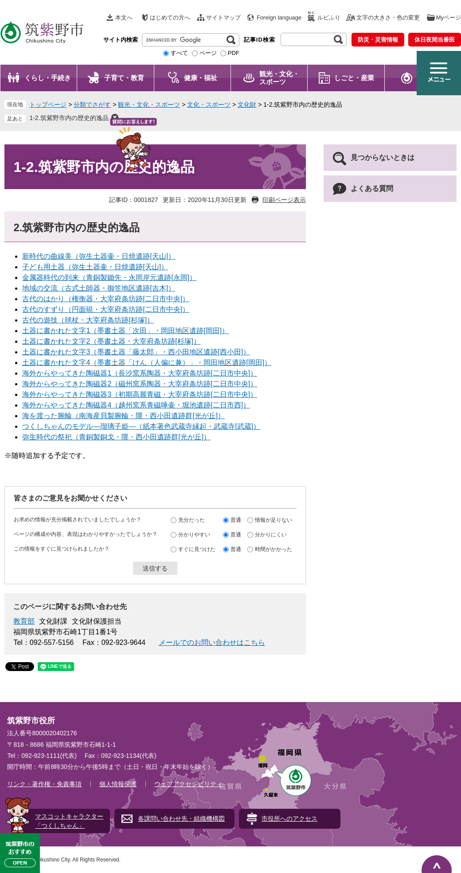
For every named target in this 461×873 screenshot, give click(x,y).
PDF (233, 53)
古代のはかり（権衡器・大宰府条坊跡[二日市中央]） (105, 299)
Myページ (448, 17)
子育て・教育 (124, 77)
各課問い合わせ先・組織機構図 (181, 818)
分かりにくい (271, 534)
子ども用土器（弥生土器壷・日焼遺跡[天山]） (95, 267)
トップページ (47, 104)
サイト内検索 (120, 39)
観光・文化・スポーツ (149, 104)
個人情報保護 (118, 784)
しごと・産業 (354, 77)
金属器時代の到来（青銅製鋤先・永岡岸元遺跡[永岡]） (109, 277)
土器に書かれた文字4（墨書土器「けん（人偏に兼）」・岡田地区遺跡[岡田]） (146, 362)
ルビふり (328, 17)
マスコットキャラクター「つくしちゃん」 (69, 821)
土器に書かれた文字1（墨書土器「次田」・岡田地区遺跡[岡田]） (125, 330)
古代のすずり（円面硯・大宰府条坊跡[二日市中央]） (105, 309)
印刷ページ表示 (284, 199)
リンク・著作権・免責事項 (44, 784)
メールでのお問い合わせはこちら (212, 642)
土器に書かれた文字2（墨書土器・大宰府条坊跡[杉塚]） (111, 341)
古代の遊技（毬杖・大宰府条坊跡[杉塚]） (88, 320)
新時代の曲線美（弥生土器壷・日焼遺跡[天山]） (98, 256)
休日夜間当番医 (434, 39)
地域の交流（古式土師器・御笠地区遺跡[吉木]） (98, 288)
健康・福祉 (200, 77)
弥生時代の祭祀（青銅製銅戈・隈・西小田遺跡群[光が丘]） (116, 437)
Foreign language (279, 17)
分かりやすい (194, 534)
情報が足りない (273, 519)
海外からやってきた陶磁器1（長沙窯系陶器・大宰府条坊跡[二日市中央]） (139, 373)
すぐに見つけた (196, 549)
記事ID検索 (259, 39)
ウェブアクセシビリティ (188, 784)
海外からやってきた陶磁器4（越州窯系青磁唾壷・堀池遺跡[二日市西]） (136, 405)
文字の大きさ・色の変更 (388, 17)
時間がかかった (273, 549)
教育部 (24, 621)
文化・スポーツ (208, 104)
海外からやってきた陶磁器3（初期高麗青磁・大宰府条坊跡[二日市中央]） (139, 394)
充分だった (191, 519)
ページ (208, 53)
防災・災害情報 (378, 39)
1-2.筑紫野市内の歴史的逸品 (68, 117)
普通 (235, 519)
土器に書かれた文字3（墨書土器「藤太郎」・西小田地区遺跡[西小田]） (136, 352)
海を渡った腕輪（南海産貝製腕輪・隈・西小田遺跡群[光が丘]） (123, 415)
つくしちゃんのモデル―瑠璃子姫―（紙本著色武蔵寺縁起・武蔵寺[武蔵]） (141, 426)
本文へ (124, 17)
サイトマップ (223, 17)
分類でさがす (92, 104)
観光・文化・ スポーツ (279, 77)
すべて (179, 53)
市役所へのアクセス (289, 818)
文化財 (247, 104)
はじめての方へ (170, 17)
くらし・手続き (47, 77)
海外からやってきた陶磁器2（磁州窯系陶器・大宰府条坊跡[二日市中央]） (139, 384)
